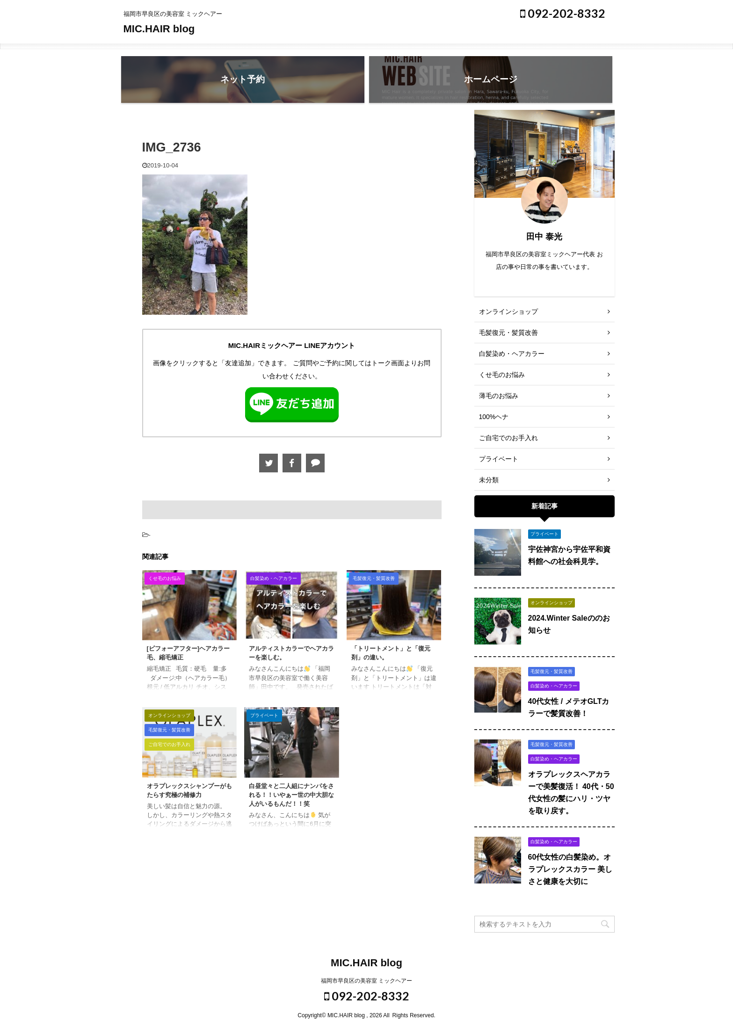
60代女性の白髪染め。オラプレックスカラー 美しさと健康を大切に (570, 869)
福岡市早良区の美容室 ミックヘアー (366, 980)
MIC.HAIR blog (159, 29)
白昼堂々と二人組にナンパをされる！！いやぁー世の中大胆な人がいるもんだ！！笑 (291, 794)
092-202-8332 (562, 13)
